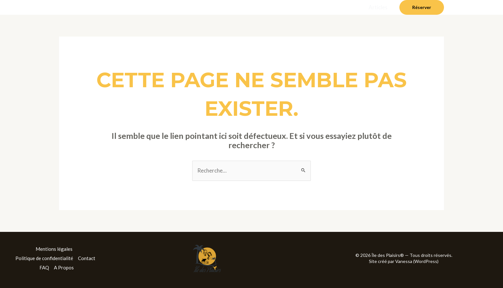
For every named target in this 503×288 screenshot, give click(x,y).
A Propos (64, 267)
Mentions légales (54, 249)
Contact (86, 258)
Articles (378, 7)
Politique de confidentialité (44, 258)
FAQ (44, 267)
